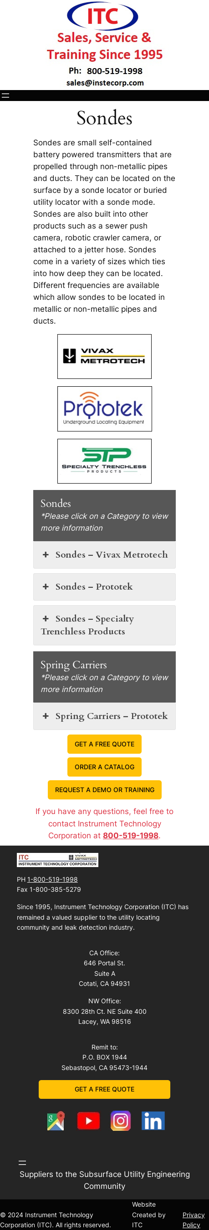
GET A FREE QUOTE (104, 744)
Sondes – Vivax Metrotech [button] (104, 554)
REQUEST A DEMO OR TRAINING (104, 789)
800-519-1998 (130, 835)
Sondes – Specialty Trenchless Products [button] (87, 625)
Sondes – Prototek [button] (87, 586)
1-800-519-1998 (52, 879)
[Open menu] (5, 95)
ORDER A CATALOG (104, 767)
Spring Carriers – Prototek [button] (104, 716)
